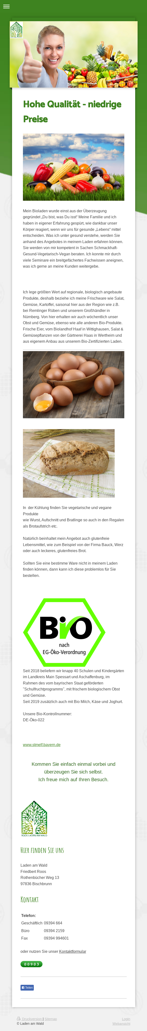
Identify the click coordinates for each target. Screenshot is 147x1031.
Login (126, 1019)
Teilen (27, 987)
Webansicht (121, 1023)
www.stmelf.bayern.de (42, 744)
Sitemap (51, 1019)
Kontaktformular (72, 951)
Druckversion (30, 1019)
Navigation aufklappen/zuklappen (73, 6)
